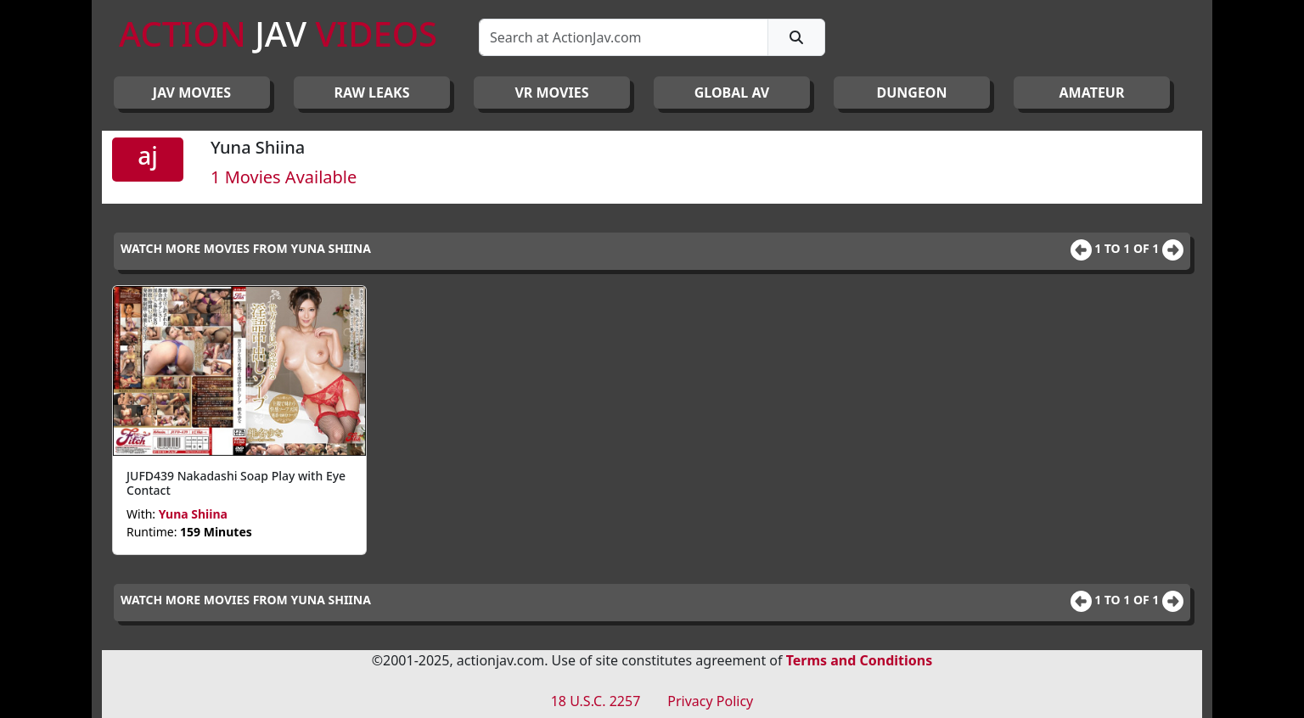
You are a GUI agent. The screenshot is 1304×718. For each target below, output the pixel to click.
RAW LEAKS (372, 92)
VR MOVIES (551, 92)
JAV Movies (192, 92)
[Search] (623, 37)
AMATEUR (1092, 92)
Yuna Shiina (193, 514)
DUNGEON (911, 92)
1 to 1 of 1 (1128, 248)
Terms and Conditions (859, 660)
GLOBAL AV (732, 92)
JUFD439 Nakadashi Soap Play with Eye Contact (236, 483)
